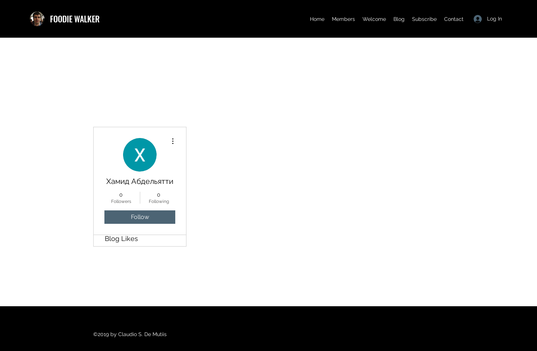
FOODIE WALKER (75, 19)
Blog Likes (121, 238)
